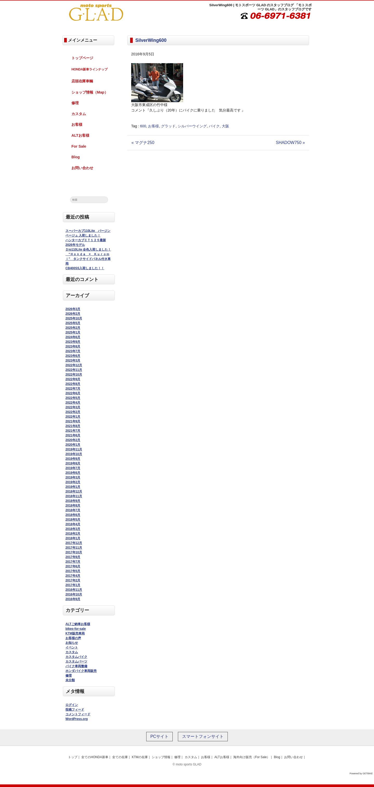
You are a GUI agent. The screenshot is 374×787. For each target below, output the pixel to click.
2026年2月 (72, 314)
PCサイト (159, 736)
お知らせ (71, 643)
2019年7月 (72, 468)
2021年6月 (72, 435)
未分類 (70, 680)
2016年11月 (73, 590)
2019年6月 (72, 473)
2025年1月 (72, 332)
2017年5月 (72, 571)
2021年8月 (72, 426)
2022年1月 (72, 416)
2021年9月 (72, 421)
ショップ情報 (161, 757)
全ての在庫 (120, 757)
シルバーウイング (192, 126)
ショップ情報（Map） (89, 92)
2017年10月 (73, 552)
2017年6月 (72, 566)
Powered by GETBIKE (361, 773)
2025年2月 (72, 328)
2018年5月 (72, 519)
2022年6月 (72, 393)
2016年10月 (73, 594)
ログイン (71, 705)
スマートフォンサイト (203, 736)
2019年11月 (73, 449)
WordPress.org (76, 719)
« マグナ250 (142, 142)
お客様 (153, 126)
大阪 (225, 126)
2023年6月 (72, 356)
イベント (71, 647)
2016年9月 (72, 599)
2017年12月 (73, 543)
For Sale (78, 146)
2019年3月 (72, 477)
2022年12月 (73, 365)
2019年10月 (73, 454)
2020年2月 (72, 440)
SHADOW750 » (290, 142)
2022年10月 (73, 374)
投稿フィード (74, 709)
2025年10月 (73, 318)
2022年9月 (72, 379)
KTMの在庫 (140, 757)
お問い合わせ (82, 168)
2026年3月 (72, 309)
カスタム (78, 114)
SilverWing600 (150, 40)
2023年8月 (72, 346)
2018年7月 (72, 510)
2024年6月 (72, 337)
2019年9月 (72, 459)
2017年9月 (72, 557)
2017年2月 (72, 580)
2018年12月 (73, 491)
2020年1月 (72, 445)
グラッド (168, 126)
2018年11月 (73, 496)
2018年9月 (72, 501)
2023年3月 (72, 360)
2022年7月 (72, 388)
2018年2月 (72, 533)
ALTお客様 (80, 135)
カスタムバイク (76, 657)
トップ (72, 757)
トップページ (82, 58)
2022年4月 (72, 402)
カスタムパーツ (76, 661)
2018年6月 (72, 515)
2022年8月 (72, 384)
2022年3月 (72, 407)
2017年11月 (73, 547)
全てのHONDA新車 (94, 757)
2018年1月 (72, 538)
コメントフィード (77, 714)
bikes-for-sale (75, 629)
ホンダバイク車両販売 (81, 671)
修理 (75, 103)
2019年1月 (72, 487)
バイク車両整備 (76, 666)
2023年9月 (72, 342)
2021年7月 (72, 430)
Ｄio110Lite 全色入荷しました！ (88, 249)
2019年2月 (72, 482)
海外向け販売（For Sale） (251, 757)
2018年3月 (72, 529)
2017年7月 (72, 561)
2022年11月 (73, 370)
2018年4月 (72, 524)
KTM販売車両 (75, 633)
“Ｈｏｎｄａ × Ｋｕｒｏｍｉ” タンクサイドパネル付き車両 (88, 258)
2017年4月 (72, 576)
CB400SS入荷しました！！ (84, 268)
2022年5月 (72, 398)
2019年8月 (72, 463)
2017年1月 (72, 585)
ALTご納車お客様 (77, 624)
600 (143, 126)
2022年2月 (72, 412)
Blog (75, 157)
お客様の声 (73, 638)
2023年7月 (72, 351)
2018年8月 (72, 505)
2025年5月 (72, 323)
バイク (214, 126)
